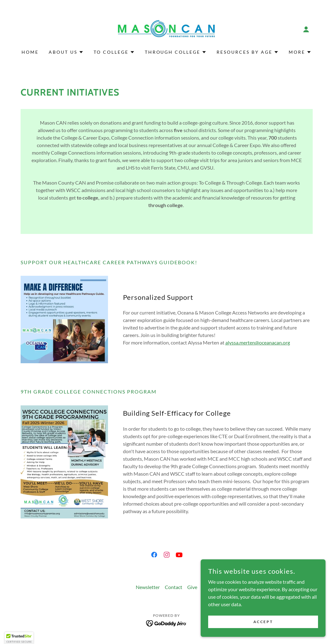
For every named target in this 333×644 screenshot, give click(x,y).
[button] (306, 29)
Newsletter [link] (148, 587)
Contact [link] (173, 587)
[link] (166, 29)
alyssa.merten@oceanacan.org (257, 342)
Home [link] (30, 52)
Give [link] (192, 587)
